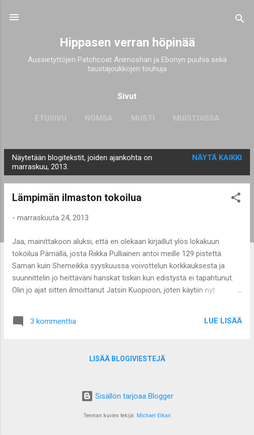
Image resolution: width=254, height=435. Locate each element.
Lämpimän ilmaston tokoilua (77, 197)
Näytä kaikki (217, 157)
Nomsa (99, 118)
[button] (236, 199)
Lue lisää (223, 320)
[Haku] (240, 20)
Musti (143, 118)
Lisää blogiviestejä (127, 359)
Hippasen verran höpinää (127, 42)
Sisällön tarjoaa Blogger (127, 396)
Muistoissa (196, 118)
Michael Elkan (154, 415)
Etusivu (51, 118)
